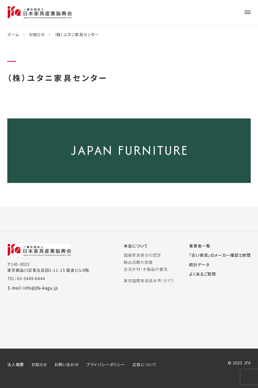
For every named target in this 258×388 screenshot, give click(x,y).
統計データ (199, 265)
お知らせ (37, 34)
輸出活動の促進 (138, 262)
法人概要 (15, 364)
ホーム (13, 34)
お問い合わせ (66, 364)
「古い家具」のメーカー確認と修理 (220, 255)
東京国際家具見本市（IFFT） (149, 281)
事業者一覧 (199, 246)
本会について (136, 246)
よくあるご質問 (202, 274)
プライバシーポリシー (105, 364)
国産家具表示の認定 (142, 255)
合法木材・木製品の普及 (146, 269)
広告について (145, 364)
